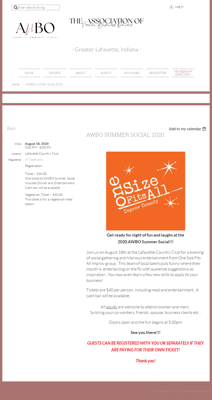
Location (16, 153)
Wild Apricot (176, 391)
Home (16, 84)
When (17, 143)
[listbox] (188, 129)
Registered (14, 159)
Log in (179, 6)
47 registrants (34, 160)
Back (11, 128)
